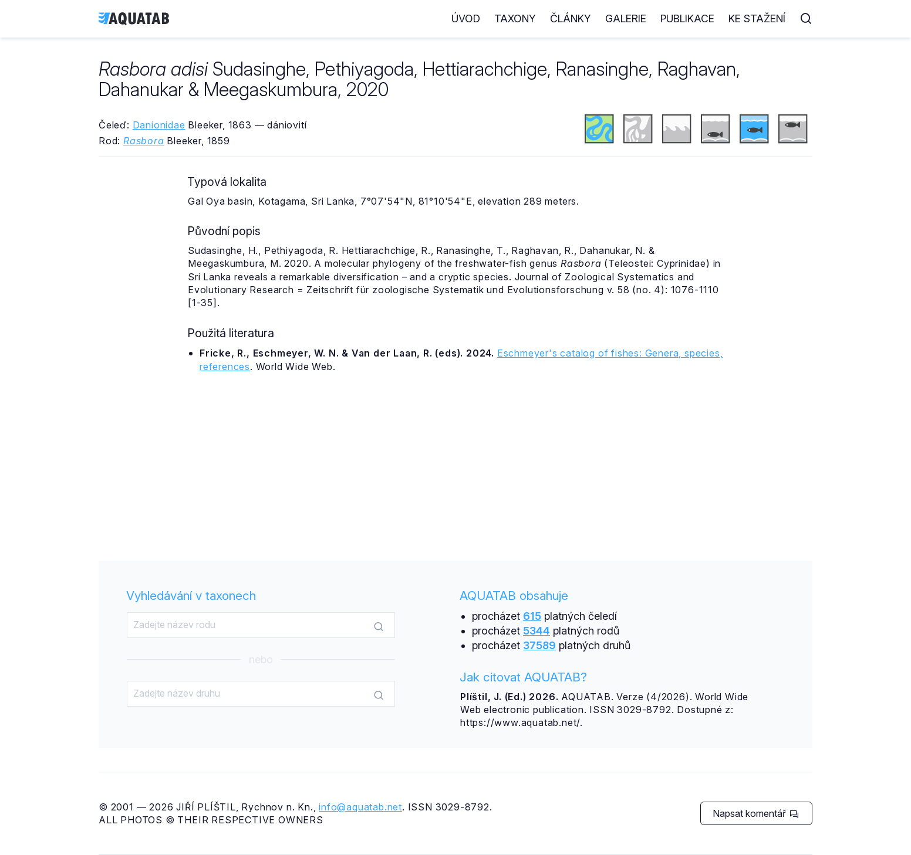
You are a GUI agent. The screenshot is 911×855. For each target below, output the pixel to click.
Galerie (625, 18)
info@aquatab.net (360, 807)
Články (570, 18)
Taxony (515, 18)
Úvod (465, 18)
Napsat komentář (756, 813)
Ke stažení (756, 18)
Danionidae (159, 125)
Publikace (687, 18)
